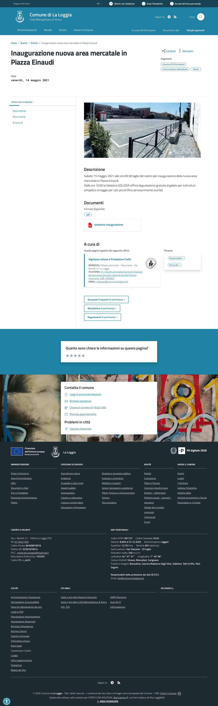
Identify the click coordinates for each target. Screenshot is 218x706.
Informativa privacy (20, 641)
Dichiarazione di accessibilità (25, 602)
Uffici (13, 483)
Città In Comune (168, 693)
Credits (14, 655)
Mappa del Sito (18, 670)
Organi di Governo (20, 473)
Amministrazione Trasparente (25, 597)
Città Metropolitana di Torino (45, 19)
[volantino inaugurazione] (90, 225)
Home (14, 43)
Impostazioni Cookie (21, 650)
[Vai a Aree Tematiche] (152, 3)
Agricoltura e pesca (70, 473)
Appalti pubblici (68, 488)
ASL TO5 (65, 607)
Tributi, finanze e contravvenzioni (118, 493)
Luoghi (180, 478)
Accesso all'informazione (143, 30)
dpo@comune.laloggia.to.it (130, 578)
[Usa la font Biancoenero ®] (122, 3)
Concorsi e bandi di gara (156, 488)
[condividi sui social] (168, 50)
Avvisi (147, 522)
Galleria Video (184, 493)
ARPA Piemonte (118, 597)
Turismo (105, 497)
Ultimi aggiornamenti (21, 660)
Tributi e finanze (152, 483)
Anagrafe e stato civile (72, 483)
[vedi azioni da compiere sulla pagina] (185, 50)
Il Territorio (182, 483)
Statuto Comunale (20, 636)
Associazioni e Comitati (188, 502)
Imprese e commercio (112, 478)
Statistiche (16, 665)
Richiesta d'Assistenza (22, 626)
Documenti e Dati (19, 488)
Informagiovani (117, 607)
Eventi (180, 473)
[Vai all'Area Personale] (185, 3)
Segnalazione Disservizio (23, 621)
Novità (23, 43)
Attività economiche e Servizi (192, 497)
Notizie (34, 43)
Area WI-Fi (115, 602)
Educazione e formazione (73, 507)
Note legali (16, 646)
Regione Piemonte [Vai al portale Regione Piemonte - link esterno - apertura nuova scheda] (22, 3)
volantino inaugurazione (108, 225)
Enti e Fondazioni (19, 493)
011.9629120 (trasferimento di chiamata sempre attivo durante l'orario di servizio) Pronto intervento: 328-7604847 (115, 275)
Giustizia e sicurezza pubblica (116, 473)
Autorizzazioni (68, 493)
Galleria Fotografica (187, 488)
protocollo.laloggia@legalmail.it (33, 553)
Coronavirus (150, 478)
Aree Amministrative (21, 478)
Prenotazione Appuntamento (25, 616)
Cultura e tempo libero (72, 502)
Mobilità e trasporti (111, 483)
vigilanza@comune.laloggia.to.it (112, 281)
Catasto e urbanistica (71, 497)
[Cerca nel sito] (200, 16)
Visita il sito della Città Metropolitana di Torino (84, 602)
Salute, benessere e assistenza (117, 488)
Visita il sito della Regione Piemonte (79, 597)
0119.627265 (22, 542)
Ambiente (66, 478)
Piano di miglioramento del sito (26, 607)
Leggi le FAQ (17, 612)
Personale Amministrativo (24, 497)
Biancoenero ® (121, 697)
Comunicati (149, 517)
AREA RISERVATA (107, 701)
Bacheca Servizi (19, 631)
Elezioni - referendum (155, 493)
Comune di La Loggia (51, 14)
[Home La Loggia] (43, 17)
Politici (14, 502)
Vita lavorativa (109, 502)
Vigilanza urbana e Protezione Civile (109, 259)
